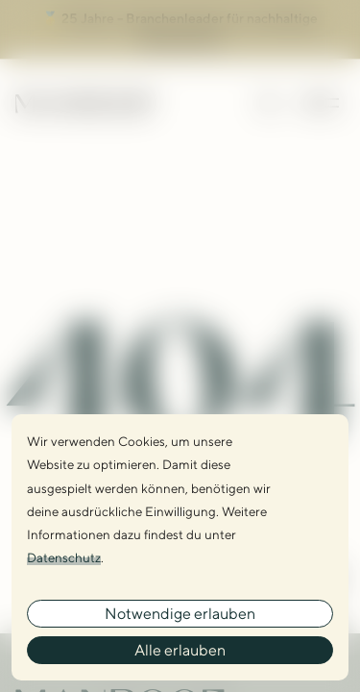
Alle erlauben (180, 650)
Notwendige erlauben (180, 614)
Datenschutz (64, 557)
